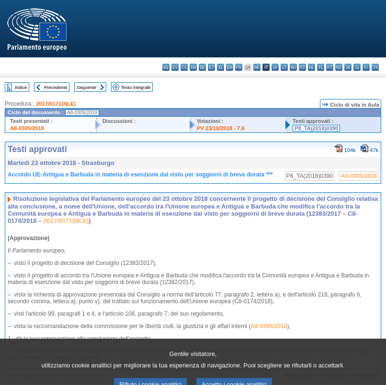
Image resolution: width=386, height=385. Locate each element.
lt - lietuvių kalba (284, 67)
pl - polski (320, 67)
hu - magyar (293, 67)
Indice (21, 87)
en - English (229, 67)
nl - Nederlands (311, 67)
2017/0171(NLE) (56, 104)
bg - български (166, 67)
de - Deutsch (202, 67)
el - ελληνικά (220, 67)
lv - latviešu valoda (275, 67)
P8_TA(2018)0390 (316, 128)
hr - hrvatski (257, 67)
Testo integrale (135, 87)
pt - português (329, 67)
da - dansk (193, 67)
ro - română (338, 67)
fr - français (238, 67)
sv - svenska (375, 67)
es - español (175, 67)
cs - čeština (184, 67)
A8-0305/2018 (27, 128)
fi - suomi (366, 67)
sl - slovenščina (357, 67)
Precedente (56, 87)
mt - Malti (302, 67)
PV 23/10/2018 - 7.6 (221, 128)
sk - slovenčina (348, 67)
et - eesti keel (211, 67)
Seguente (86, 87)
